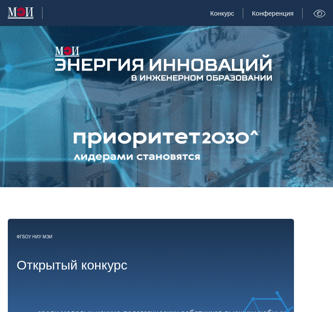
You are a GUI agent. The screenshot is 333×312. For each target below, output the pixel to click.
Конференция (273, 13)
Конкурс (222, 13)
